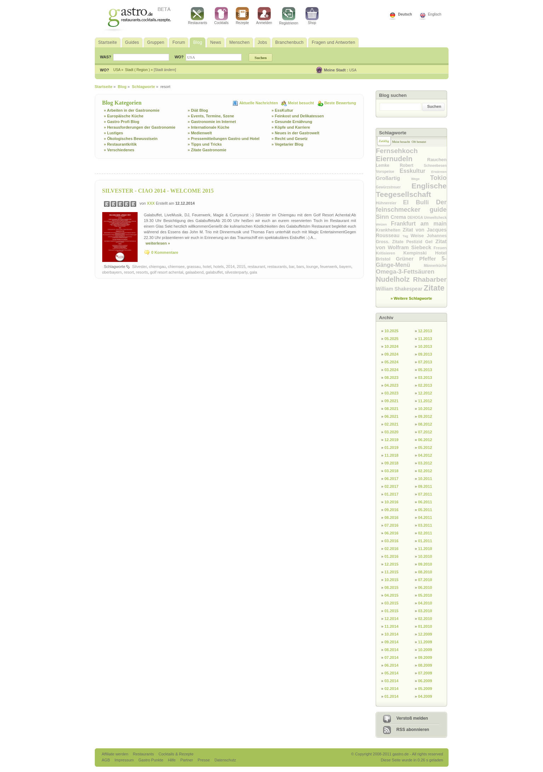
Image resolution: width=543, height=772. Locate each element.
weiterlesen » (158, 243)
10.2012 (425, 409)
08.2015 (392, 587)
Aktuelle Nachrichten (259, 103)
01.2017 (392, 494)
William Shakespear (400, 289)
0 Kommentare (164, 252)
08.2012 (425, 424)
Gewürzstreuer (394, 187)
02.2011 (425, 533)
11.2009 (425, 642)
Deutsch (405, 14)
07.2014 (392, 657)
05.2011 (425, 510)
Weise (419, 235)
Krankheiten (389, 230)
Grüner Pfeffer (418, 259)
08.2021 (392, 409)
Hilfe (172, 760)
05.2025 (392, 339)
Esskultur (415, 171)
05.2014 (392, 673)
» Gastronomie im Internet (212, 121)
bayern (345, 266)
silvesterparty (236, 272)
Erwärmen (439, 172)
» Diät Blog (198, 110)
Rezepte (242, 16)
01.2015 (392, 611)
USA (353, 70)
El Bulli (419, 202)
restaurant (256, 266)
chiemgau (157, 266)
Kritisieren (390, 253)
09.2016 (392, 510)
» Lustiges (113, 133)
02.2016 (392, 548)
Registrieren (288, 16)
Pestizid (415, 241)
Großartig (393, 178)
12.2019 (392, 440)
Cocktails (221, 16)
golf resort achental (166, 272)
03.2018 (392, 471)
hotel (207, 266)
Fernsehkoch (397, 150)
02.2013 (425, 385)
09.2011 (425, 486)
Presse (204, 760)
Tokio (438, 177)
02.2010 (425, 618)
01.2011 (425, 541)
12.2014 (392, 618)
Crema (399, 217)
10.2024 (392, 346)
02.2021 (392, 424)
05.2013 (425, 370)
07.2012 (425, 432)
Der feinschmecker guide (411, 206)
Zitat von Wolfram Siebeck (411, 244)
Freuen (440, 248)
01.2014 (392, 696)
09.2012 (425, 416)
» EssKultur (282, 110)
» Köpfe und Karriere (291, 127)
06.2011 (425, 502)
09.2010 (425, 564)
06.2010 (425, 587)
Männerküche (435, 266)
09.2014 (392, 642)
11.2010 (425, 548)
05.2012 (425, 447)
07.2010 (425, 580)
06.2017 (392, 478)
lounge (312, 266)
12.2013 (425, 331)
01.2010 (425, 626)
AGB (106, 760)
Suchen (434, 106)
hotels (218, 266)
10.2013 (425, 346)
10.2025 (392, 331)
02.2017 (392, 486)
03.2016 (392, 541)
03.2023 (392, 393)
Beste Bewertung (340, 103)
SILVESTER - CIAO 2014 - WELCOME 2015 (158, 191)
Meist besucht (301, 103)
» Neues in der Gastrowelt (295, 133)
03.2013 (425, 377)
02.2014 (392, 688)
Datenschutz (225, 760)
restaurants (277, 266)
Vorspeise (388, 171)
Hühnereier (389, 203)
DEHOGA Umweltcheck (427, 218)
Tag (407, 236)
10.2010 (425, 556)
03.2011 (425, 525)
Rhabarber (429, 279)
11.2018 (392, 455)
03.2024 (392, 370)
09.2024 (392, 354)
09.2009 (425, 657)
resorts (142, 272)
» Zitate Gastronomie (207, 150)
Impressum (125, 760)
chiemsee (176, 266)
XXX (151, 203)
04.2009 (425, 696)
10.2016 (392, 502)
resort (129, 272)
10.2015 (392, 580)
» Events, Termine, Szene (211, 116)
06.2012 (425, 440)
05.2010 (425, 595)
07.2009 (425, 673)
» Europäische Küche (124, 116)
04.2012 (425, 455)
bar (291, 266)
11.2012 (425, 401)
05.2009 (425, 688)
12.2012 (425, 393)
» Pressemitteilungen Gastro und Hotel (224, 138)
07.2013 (425, 362)
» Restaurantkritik (120, 144)
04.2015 (392, 595)
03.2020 (392, 432)
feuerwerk (328, 266)
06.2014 (392, 665)
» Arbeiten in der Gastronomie (132, 110)
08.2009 (425, 665)
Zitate (434, 287)
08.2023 (392, 377)
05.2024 (392, 362)
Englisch (434, 14)
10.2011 (425, 478)
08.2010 (425, 572)
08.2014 (392, 650)
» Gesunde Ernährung (292, 121)
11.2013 (425, 339)
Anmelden (264, 16)
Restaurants (197, 16)
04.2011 (425, 517)
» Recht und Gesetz (290, 138)
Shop (312, 16)
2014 (230, 266)
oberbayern (112, 272)
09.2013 (425, 354)
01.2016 (392, 556)
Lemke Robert (400, 165)
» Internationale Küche (209, 127)
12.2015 (392, 564)
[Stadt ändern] (165, 70)
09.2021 (392, 401)
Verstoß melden (412, 718)
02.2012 (425, 471)
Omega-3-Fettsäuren (405, 271)
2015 (241, 266)
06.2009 (425, 681)
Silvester (139, 266)
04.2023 (392, 385)
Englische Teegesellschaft (411, 190)
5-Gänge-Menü (411, 262)
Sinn (383, 217)
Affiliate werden (115, 754)
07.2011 (425, 494)
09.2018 (392, 463)
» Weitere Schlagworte (411, 298)
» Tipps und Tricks (205, 144)
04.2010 (425, 603)
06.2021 (392, 416)
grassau (194, 266)
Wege (420, 179)
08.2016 (392, 517)
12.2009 (425, 634)
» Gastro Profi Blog (121, 121)
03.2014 (392, 681)
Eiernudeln (401, 159)
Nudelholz (394, 279)
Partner (187, 760)
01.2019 (392, 447)
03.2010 (425, 611)
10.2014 (392, 634)
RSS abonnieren (413, 729)
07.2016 (392, 525)
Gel (430, 241)
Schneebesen (435, 166)
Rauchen (437, 159)
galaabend (194, 272)
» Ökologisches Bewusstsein (131, 138)
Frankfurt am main (419, 224)
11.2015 (392, 572)
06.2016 (392, 533)
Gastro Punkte (151, 760)
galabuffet (214, 272)
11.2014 (392, 626)
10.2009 (425, 650)
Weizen (383, 224)
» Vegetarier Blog (288, 144)
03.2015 (392, 603)
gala (253, 272)
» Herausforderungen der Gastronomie (139, 127)
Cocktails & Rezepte (175, 754)
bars (300, 266)
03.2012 (425, 463)
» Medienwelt (200, 133)
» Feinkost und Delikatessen (298, 116)
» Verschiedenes (119, 150)
